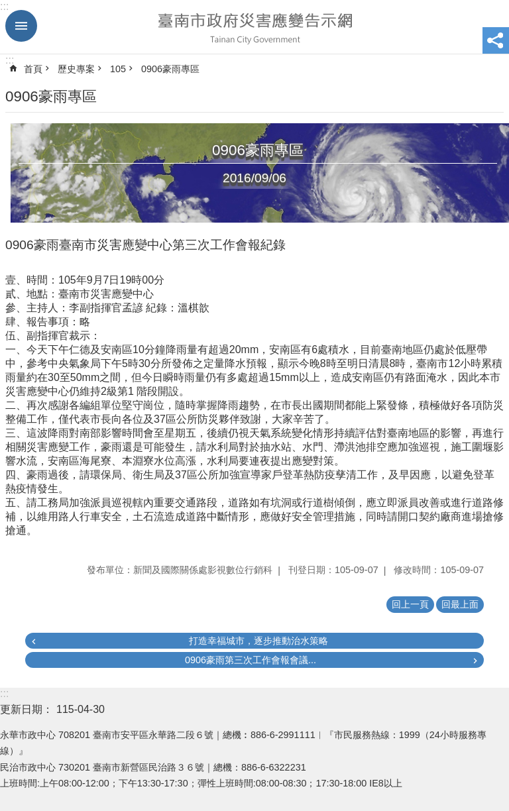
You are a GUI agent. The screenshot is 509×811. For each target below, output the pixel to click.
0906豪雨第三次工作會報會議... (250, 660)
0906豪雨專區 (170, 69)
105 (118, 69)
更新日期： (26, 709)
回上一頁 (410, 604)
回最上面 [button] (460, 604)
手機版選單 (21, 26)
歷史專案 (76, 69)
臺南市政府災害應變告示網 (254, 27)
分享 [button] (495, 40)
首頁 (33, 69)
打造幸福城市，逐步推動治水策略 (258, 640)
